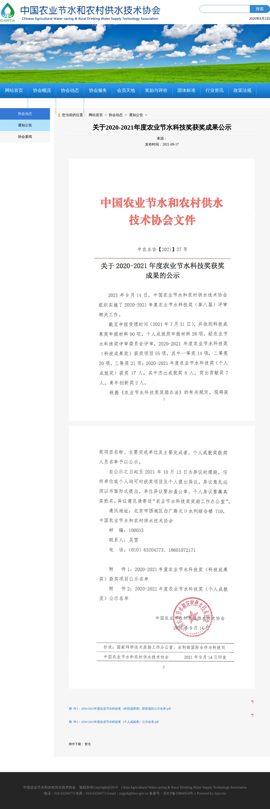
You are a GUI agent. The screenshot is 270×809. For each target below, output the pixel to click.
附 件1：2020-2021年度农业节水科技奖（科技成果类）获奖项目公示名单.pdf (120, 708)
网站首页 (14, 90)
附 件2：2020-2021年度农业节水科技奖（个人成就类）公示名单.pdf (114, 722)
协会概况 (42, 90)
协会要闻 (25, 137)
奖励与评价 (156, 90)
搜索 (260, 9)
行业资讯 (215, 90)
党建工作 (14, 105)
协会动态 (70, 90)
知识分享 (42, 105)
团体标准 (187, 90)
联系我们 (70, 105)
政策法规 (243, 90)
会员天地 (126, 90)
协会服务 (98, 90)
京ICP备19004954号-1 (179, 793)
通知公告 (25, 125)
